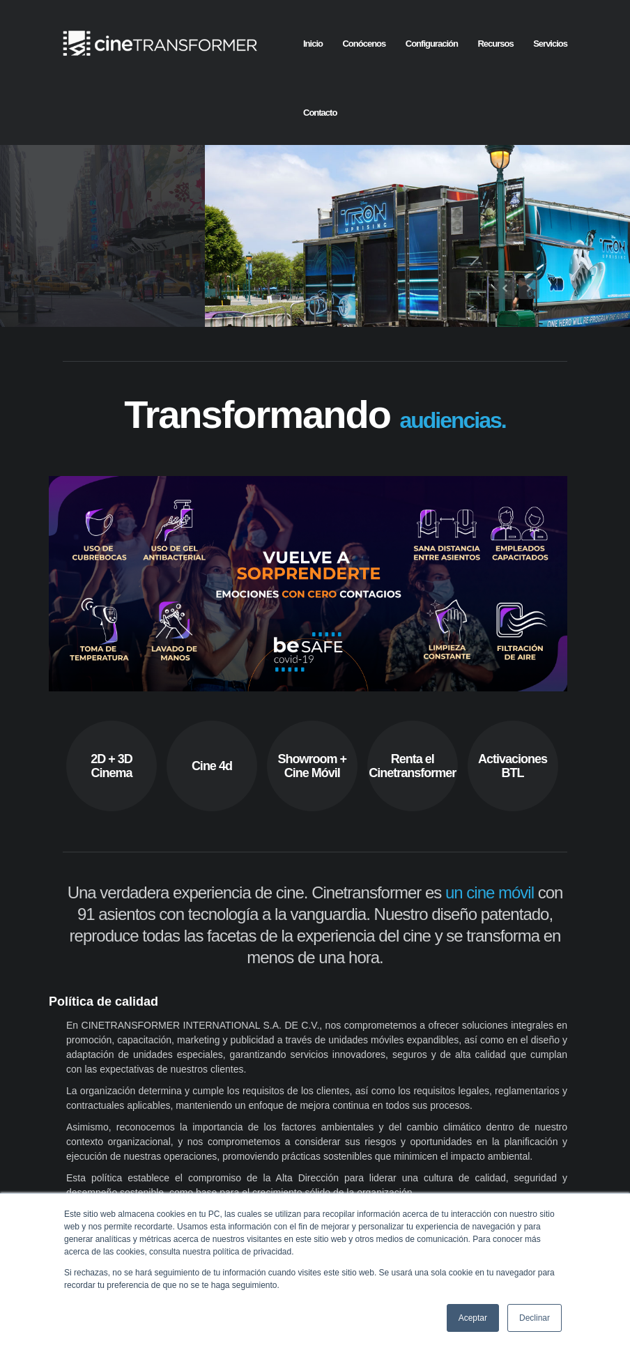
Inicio (313, 43)
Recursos (495, 43)
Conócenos (363, 43)
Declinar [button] (534, 1318)
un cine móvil (489, 935)
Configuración (432, 43)
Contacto (320, 112)
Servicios (550, 43)
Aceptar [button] (473, 1318)
